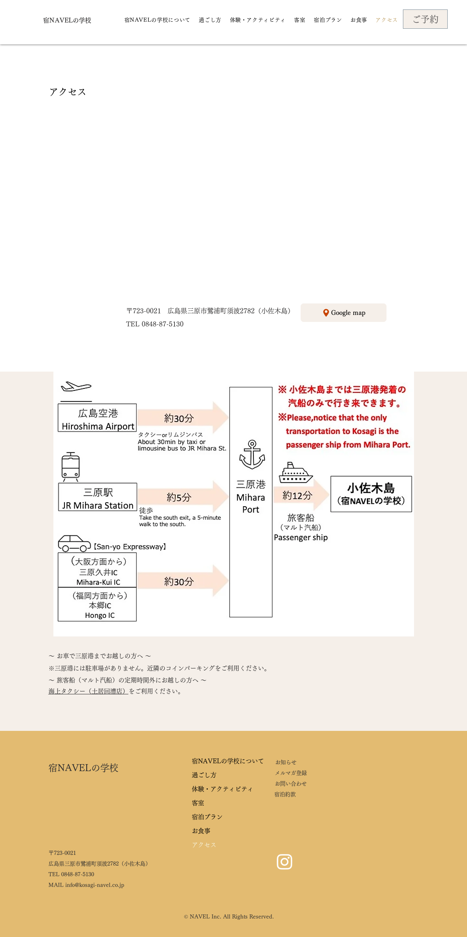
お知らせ (286, 762)
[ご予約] (425, 19)
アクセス (204, 845)
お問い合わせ (291, 783)
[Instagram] (284, 861)
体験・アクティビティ (222, 789)
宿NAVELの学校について (228, 761)
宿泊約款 (285, 794)
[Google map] (343, 312)
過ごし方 (204, 775)
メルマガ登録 (291, 773)
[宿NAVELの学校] (67, 20)
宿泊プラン (207, 817)
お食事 (201, 831)
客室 (198, 803)
